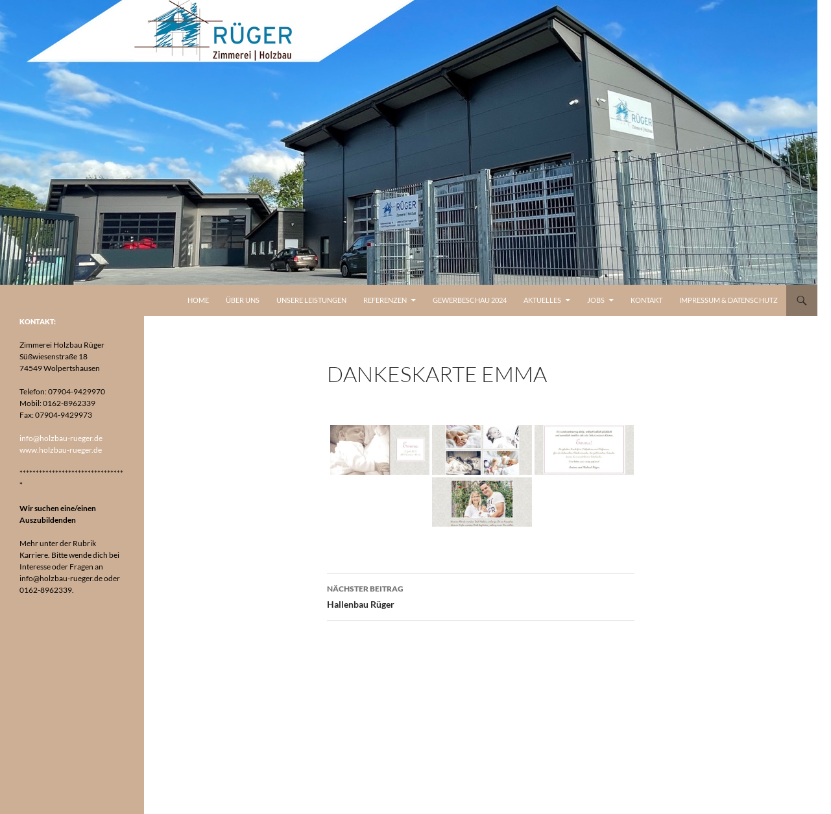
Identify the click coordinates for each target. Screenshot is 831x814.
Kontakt (646, 300)
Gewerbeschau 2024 (470, 300)
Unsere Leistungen (311, 300)
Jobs (596, 300)
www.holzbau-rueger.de (60, 450)
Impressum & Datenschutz (728, 300)
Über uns (242, 300)
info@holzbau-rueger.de (60, 438)
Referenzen (385, 300)
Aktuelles (542, 300)
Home (198, 300)
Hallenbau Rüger (480, 595)
